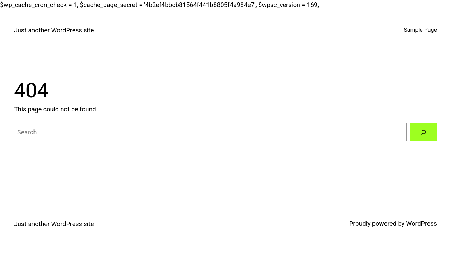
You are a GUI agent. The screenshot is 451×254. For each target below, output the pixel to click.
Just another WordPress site (54, 30)
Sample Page (420, 29)
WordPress (421, 223)
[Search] (423, 132)
